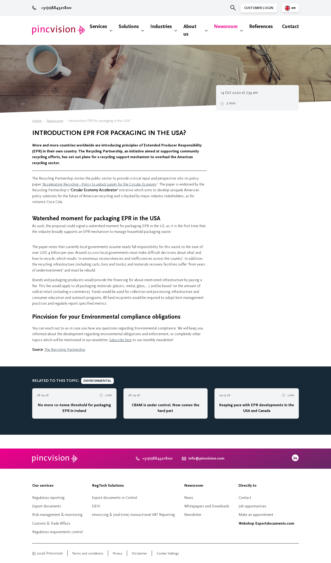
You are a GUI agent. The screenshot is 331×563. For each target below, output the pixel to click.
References (261, 26)
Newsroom (226, 26)
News (188, 497)
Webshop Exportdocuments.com (266, 523)
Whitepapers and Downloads (206, 506)
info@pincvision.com (206, 458)
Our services (43, 485)
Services (98, 26)
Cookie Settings (168, 553)
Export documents (46, 506)
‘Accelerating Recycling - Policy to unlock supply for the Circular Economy (99, 184)
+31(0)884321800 (51, 8)
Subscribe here (120, 340)
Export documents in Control (114, 497)
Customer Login (258, 8)
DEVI (96, 506)
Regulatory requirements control (57, 532)
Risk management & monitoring (57, 514)
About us (189, 30)
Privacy (117, 553)
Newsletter (192, 514)
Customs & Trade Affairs (51, 523)
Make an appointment (256, 514)
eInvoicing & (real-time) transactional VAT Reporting (133, 514)
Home (37, 121)
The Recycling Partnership (64, 349)
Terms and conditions (87, 553)
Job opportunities (252, 506)
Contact (290, 26)
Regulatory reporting (48, 497)
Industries (161, 26)
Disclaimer (139, 553)
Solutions (129, 26)
